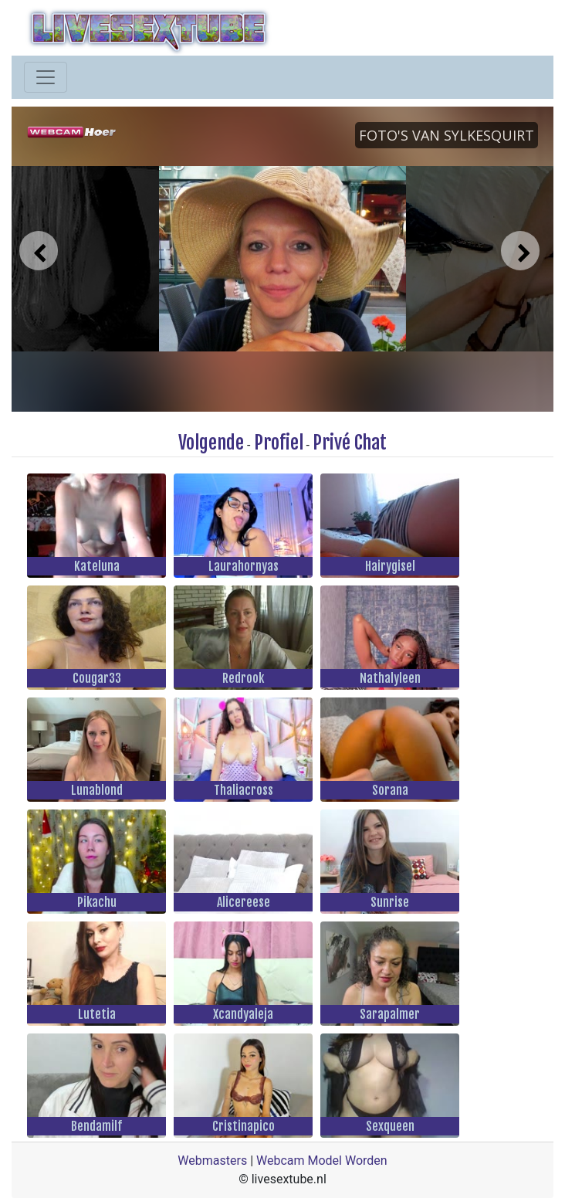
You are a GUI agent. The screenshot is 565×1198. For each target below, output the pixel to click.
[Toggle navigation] (45, 77)
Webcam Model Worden (321, 1160)
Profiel (278, 442)
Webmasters (212, 1160)
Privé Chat (350, 442)
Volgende (211, 442)
